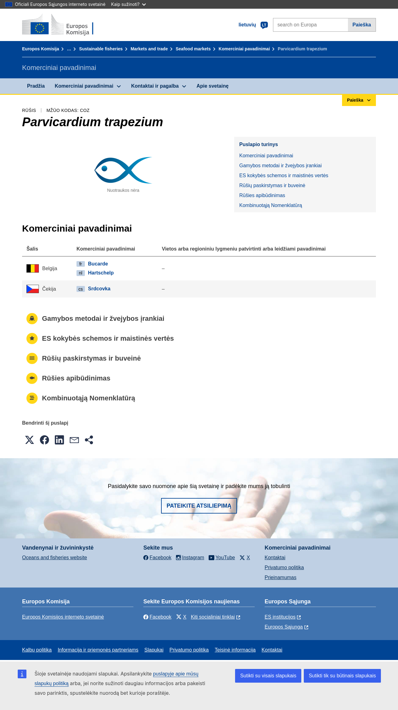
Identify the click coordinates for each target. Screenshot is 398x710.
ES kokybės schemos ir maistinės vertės (283, 175)
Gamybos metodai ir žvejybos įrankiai (280, 165)
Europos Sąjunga (284, 626)
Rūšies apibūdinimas (262, 195)
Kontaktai (275, 557)
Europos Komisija (40, 48)
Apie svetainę (213, 86)
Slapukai (153, 649)
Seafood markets (193, 48)
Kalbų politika (37, 649)
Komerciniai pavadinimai (244, 48)
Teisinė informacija (235, 649)
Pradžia (36, 86)
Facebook (157, 617)
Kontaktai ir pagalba (155, 86)
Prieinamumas (280, 577)
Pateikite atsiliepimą (199, 506)
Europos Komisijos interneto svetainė (63, 617)
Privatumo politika (284, 567)
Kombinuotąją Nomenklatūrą (270, 205)
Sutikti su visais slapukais (268, 675)
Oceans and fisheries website (54, 557)
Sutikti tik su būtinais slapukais (342, 675)
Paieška (362, 24)
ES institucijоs (280, 617)
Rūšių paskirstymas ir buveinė (272, 185)
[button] (29, 440)
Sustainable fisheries (101, 48)
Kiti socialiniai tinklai (213, 617)
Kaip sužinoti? (128, 4)
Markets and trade (149, 48)
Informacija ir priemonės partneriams (98, 649)
